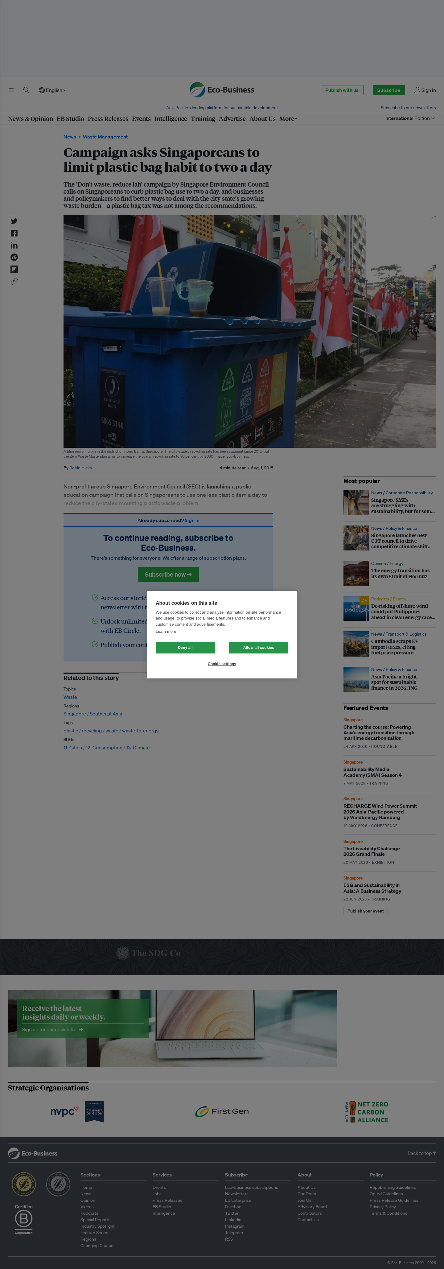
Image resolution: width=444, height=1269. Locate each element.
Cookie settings (222, 664)
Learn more (166, 631)
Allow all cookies (258, 647)
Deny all (185, 647)
